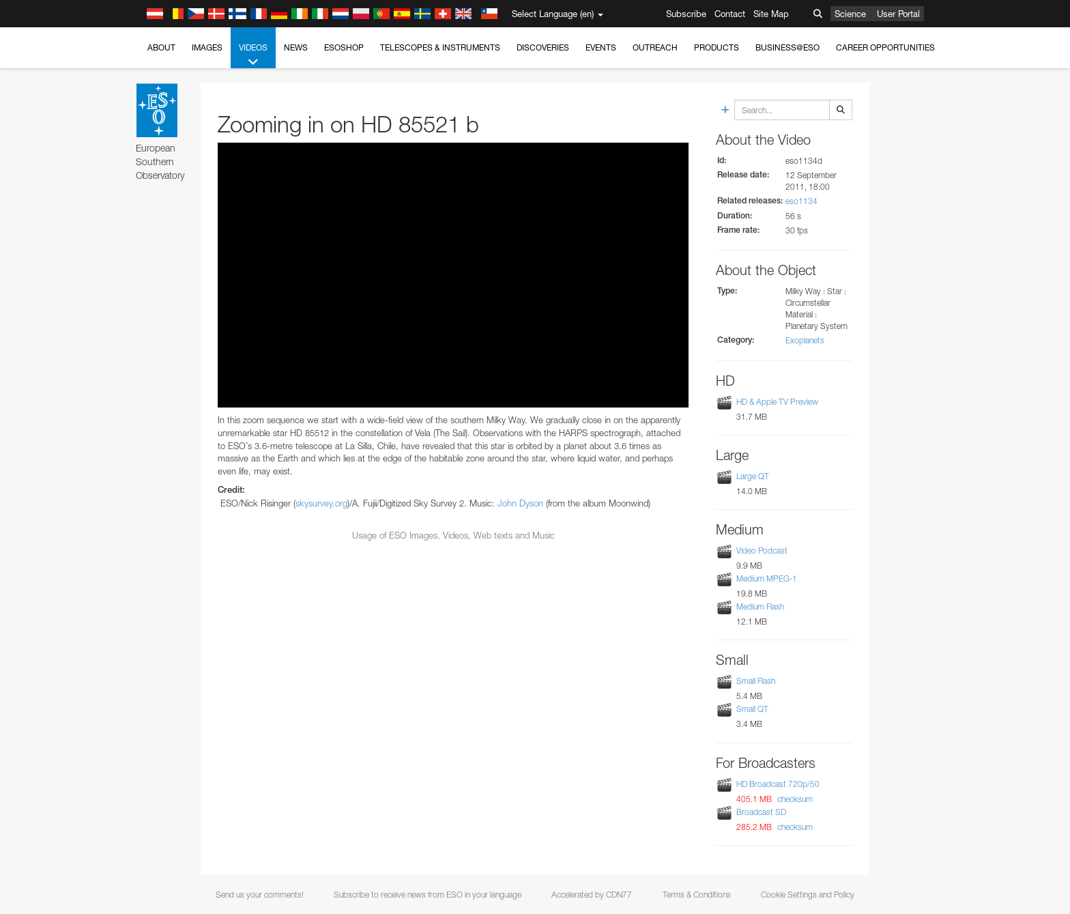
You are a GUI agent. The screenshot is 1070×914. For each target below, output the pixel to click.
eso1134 (801, 201)
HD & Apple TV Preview (777, 402)
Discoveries (543, 47)
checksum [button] (794, 799)
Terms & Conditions (697, 894)
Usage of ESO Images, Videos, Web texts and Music (453, 535)
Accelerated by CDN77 (591, 894)
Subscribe (686, 13)
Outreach (655, 47)
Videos (253, 55)
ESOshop (344, 47)
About (161, 47)
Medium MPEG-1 (766, 578)
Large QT (752, 476)
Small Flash (755, 681)
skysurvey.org (321, 503)
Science (850, 13)
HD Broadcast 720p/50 (778, 784)
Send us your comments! (260, 894)
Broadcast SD (761, 812)
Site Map (771, 13)
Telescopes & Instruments (440, 47)
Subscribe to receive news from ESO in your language (427, 894)
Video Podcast (761, 550)
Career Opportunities (885, 47)
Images (207, 47)
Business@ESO (787, 47)
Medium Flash (760, 606)
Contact (729, 13)
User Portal (898, 13)
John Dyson (520, 503)
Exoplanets (804, 340)
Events (600, 47)
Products (716, 47)
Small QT (752, 709)
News (296, 47)
